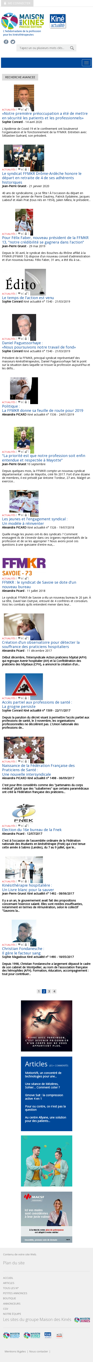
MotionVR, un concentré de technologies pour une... (43, 1074)
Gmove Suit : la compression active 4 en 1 (44, 1097)
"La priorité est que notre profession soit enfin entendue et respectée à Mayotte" (43, 458)
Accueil (8, 1278)
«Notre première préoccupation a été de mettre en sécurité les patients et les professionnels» (45, 115)
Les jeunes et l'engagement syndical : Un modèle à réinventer (35, 521)
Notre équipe (12, 1314)
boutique (9, 1298)
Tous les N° (11, 1288)
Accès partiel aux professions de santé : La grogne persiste (37, 704)
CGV (5, 1309)
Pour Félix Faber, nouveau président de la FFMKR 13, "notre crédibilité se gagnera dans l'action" (45, 240)
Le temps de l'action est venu (28, 297)
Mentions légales (15, 1351)
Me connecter (17, 3)
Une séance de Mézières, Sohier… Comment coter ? (42, 1085)
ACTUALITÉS (8, 109)
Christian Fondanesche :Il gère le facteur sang (23, 950)
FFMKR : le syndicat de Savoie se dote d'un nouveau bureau (39, 584)
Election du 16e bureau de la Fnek (32, 829)
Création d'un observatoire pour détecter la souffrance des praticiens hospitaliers (41, 644)
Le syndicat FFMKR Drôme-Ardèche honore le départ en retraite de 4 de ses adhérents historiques (42, 178)
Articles (8, 1283)
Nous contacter (38, 1351)
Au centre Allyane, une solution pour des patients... (45, 1119)
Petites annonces (15, 1293)
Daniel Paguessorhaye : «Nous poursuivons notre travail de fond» (39, 345)
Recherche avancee (20, 77)
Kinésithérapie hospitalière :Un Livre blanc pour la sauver (28, 887)
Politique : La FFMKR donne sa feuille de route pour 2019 (42, 408)
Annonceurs (12, 1303)
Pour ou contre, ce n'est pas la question (45, 1108)
